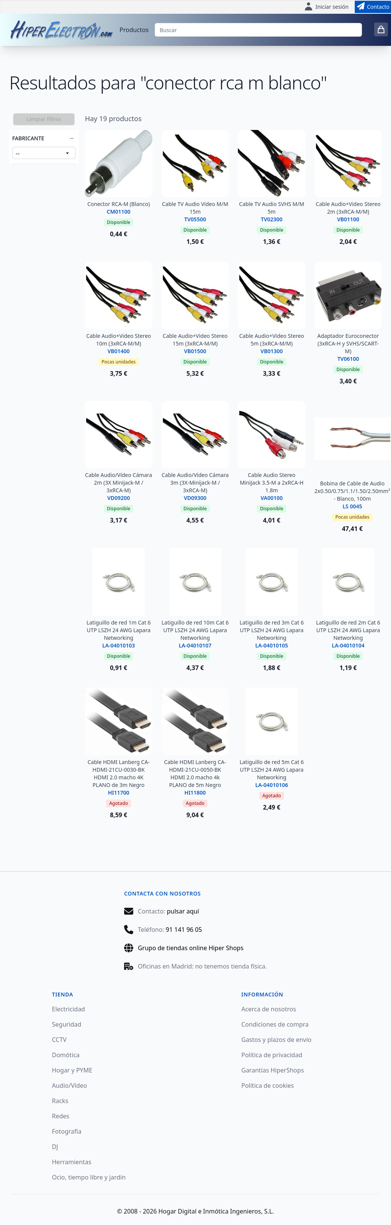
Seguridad (66, 1024)
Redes (60, 1116)
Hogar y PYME (72, 1070)
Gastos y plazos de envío (276, 1039)
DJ (55, 1146)
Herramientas (71, 1162)
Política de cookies (267, 1085)
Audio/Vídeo (69, 1085)
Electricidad (68, 1009)
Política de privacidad (271, 1055)
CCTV (59, 1039)
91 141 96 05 (184, 929)
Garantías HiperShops (272, 1070)
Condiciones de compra (275, 1024)
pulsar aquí (183, 911)
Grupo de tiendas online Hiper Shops (191, 948)
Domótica (66, 1055)
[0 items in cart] (381, 29)
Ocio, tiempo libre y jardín (89, 1177)
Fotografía (66, 1131)
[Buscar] (258, 30)
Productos (134, 30)
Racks (60, 1101)
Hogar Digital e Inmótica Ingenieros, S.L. (216, 1211)
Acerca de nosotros (268, 1009)
